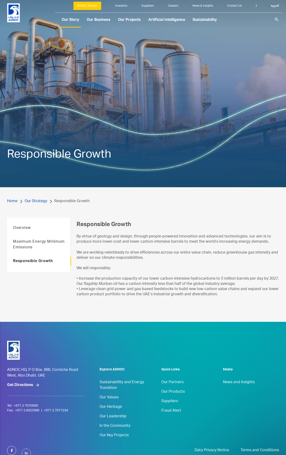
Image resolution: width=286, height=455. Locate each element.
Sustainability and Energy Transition (122, 393)
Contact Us (234, 6)
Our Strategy (36, 201)
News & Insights (202, 6)
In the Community (115, 434)
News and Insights (239, 390)
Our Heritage (111, 415)
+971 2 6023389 (27, 429)
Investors (121, 6)
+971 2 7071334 (56, 429)
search (276, 19)
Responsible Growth (33, 269)
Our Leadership (113, 424)
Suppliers (147, 6)
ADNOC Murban (87, 6)
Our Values (109, 405)
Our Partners (172, 390)
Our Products (173, 400)
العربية (275, 6)
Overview (22, 236)
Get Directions (20, 403)
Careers (173, 6)
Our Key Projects (114, 443)
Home (12, 201)
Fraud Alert (171, 419)
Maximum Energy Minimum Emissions (39, 252)
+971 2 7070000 (26, 424)
